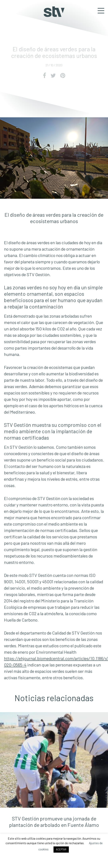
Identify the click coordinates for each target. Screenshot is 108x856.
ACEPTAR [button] (61, 849)
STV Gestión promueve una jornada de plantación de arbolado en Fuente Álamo (54, 821)
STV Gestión (54, 11)
